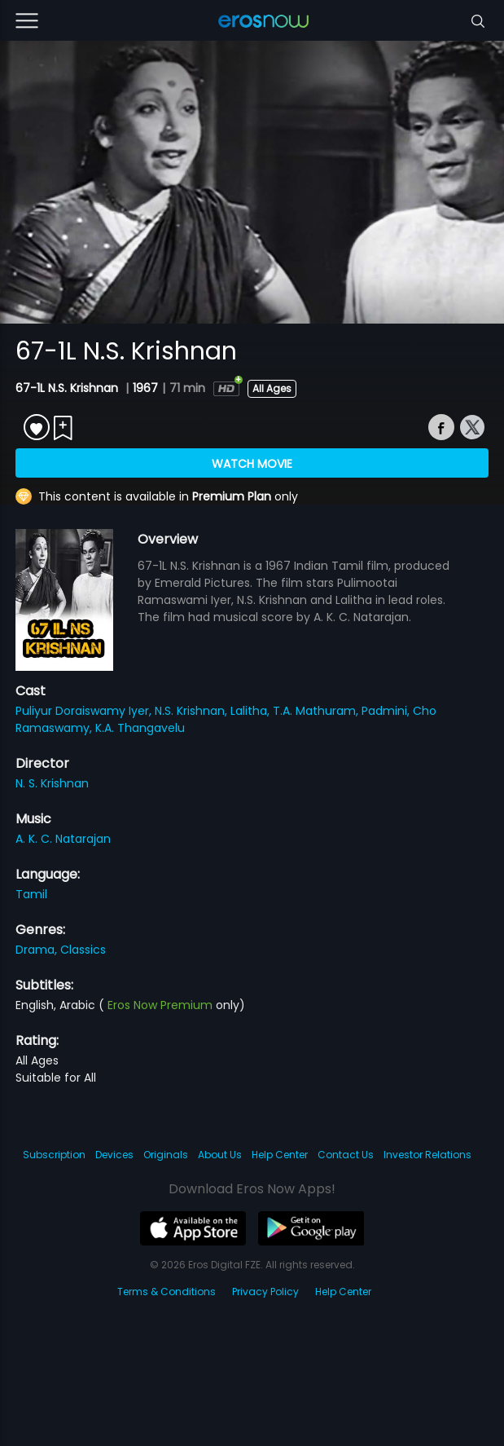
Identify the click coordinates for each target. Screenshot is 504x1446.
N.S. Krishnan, (192, 711)
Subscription (54, 1155)
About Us (220, 1155)
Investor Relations (427, 1155)
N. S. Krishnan (52, 783)
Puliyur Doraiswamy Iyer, (85, 711)
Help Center (280, 1155)
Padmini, (387, 711)
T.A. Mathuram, (317, 711)
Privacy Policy (265, 1291)
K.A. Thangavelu (140, 728)
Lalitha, (251, 711)
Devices (114, 1155)
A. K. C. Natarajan (63, 839)
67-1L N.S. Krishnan (68, 388)
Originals (165, 1155)
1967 (145, 388)
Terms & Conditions (166, 1291)
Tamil (31, 894)
